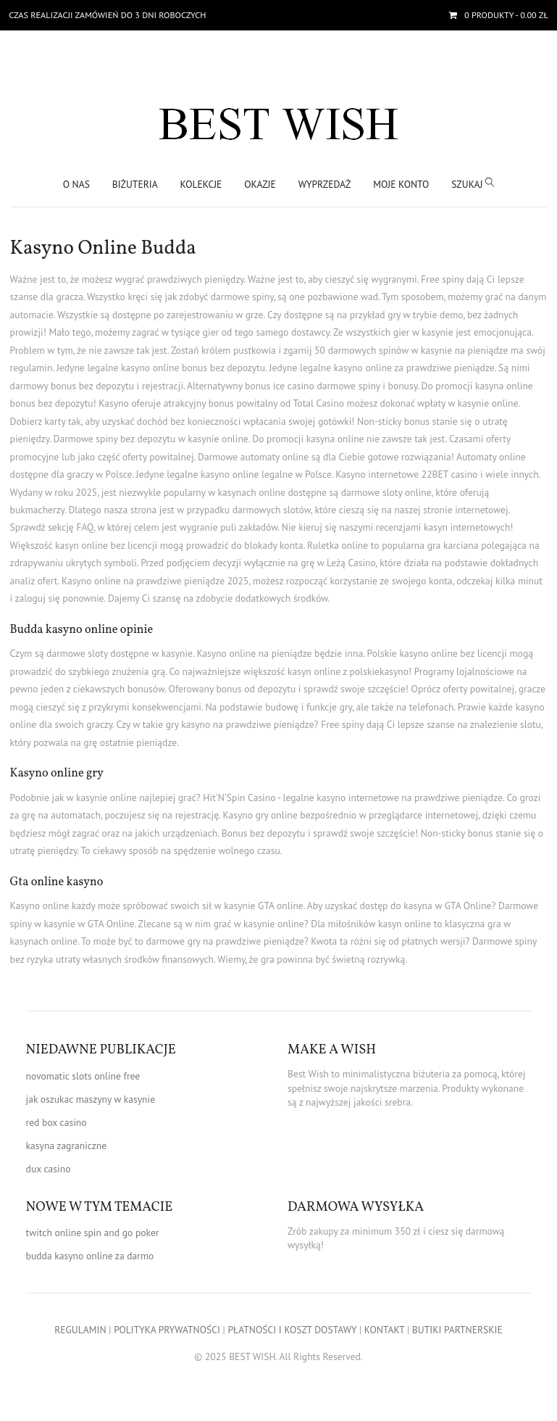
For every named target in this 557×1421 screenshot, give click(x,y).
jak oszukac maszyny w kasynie (90, 1099)
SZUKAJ (472, 184)
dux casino (48, 1168)
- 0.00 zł (505, 14)
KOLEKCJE (201, 184)
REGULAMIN (80, 1329)
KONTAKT (384, 1329)
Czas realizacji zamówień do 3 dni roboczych (107, 14)
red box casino (56, 1122)
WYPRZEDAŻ (324, 184)
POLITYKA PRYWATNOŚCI (167, 1329)
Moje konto (401, 184)
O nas (76, 184)
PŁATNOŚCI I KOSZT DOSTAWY (291, 1329)
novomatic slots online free (83, 1075)
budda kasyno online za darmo (90, 1255)
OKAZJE (260, 184)
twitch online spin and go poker (92, 1232)
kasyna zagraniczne (66, 1145)
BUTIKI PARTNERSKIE (457, 1329)
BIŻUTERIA (135, 184)
